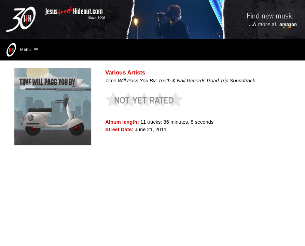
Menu (21, 49)
